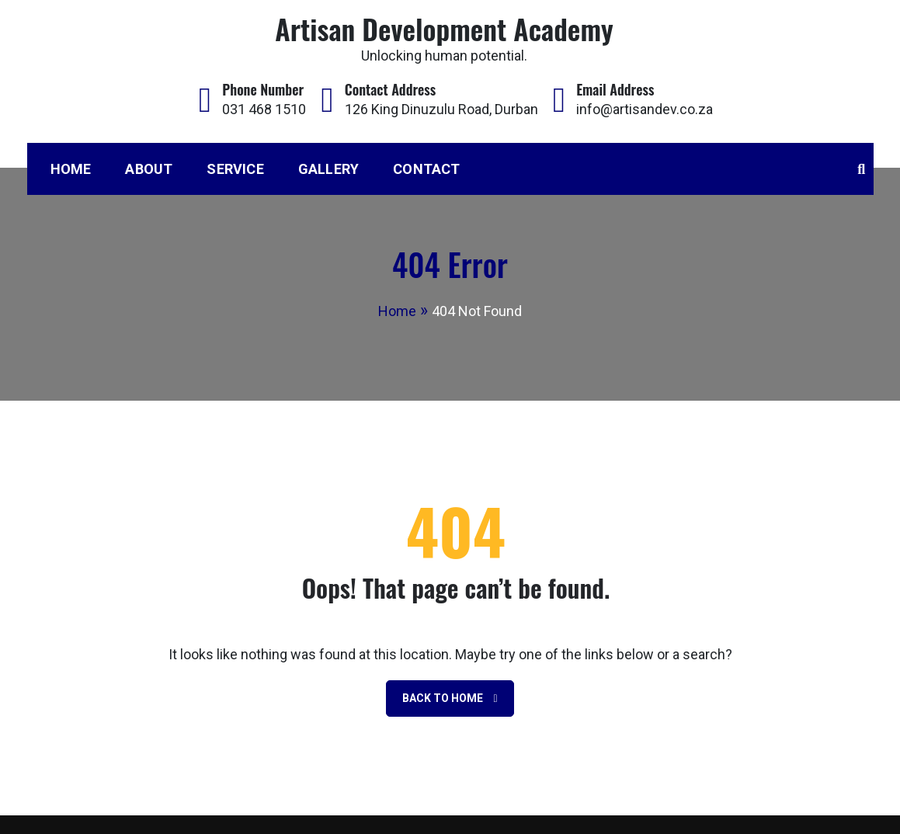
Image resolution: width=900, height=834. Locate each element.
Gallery (328, 169)
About (148, 169)
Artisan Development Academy (444, 28)
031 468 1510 (264, 109)
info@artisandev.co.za (644, 109)
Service (235, 169)
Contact (426, 169)
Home (71, 169)
